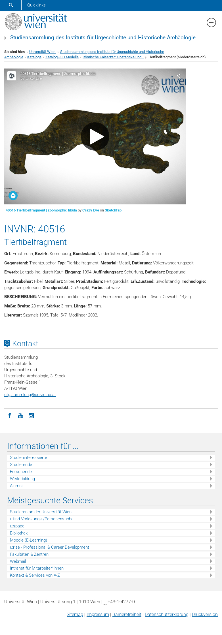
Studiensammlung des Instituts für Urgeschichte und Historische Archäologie (103, 38)
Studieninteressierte (28, 457)
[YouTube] (20, 415)
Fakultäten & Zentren (29, 554)
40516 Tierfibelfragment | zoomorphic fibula (41, 210)
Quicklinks (36, 5)
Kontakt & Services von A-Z (35, 575)
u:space (17, 526)
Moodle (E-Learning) (28, 540)
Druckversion (205, 614)
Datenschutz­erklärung (167, 614)
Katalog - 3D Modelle (62, 57)
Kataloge (34, 57)
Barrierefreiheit (126, 614)
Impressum (98, 614)
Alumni (16, 485)
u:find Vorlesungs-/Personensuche (42, 518)
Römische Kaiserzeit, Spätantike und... (113, 57)
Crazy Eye (90, 210)
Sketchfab (113, 210)
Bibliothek (19, 533)
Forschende (21, 471)
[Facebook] (9, 415)
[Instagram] (31, 415)
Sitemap (75, 614)
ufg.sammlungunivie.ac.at (30, 394)
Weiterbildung (22, 478)
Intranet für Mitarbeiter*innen (37, 568)
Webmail (18, 561)
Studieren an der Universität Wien (41, 511)
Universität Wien (42, 52)
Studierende (21, 464)
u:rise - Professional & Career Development (49, 547)
